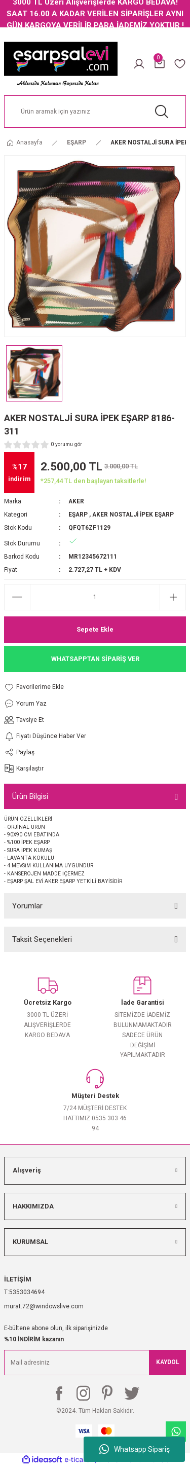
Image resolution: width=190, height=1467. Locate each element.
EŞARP (78, 514)
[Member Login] (139, 64)
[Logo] (61, 64)
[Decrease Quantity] (17, 597)
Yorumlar (27, 905)
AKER (76, 501)
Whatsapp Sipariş (134, 1449)
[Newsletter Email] (95, 1362)
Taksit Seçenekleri (42, 939)
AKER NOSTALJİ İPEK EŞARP (133, 514)
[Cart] (160, 64)
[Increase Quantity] (173, 597)
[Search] (95, 111)
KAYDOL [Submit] (167, 1362)
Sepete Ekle (95, 629)
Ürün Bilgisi (30, 796)
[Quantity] (95, 597)
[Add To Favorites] (45, 687)
